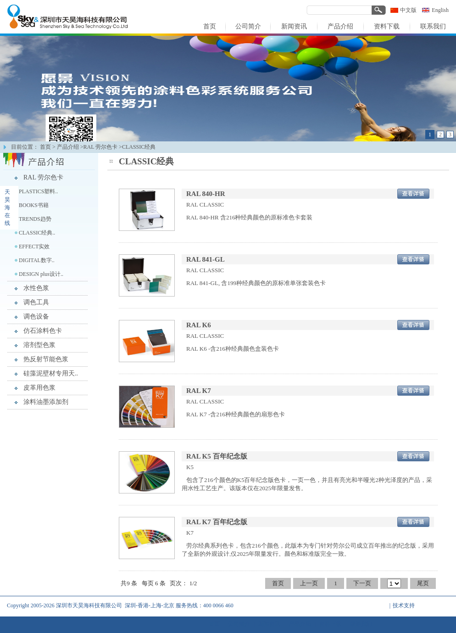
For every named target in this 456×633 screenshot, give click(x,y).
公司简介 (239, 624)
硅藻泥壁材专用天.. (50, 373)
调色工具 (36, 302)
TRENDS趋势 (35, 219)
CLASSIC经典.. (37, 233)
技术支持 (404, 605)
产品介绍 (68, 147)
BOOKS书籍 (34, 205)
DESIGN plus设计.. (41, 274)
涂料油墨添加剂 (45, 401)
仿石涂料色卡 (42, 330)
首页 (45, 147)
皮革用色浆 (39, 387)
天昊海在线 (7, 207)
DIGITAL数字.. (37, 260)
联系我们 (361, 624)
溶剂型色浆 (39, 345)
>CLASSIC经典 (137, 147)
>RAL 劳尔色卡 (98, 147)
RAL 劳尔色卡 (43, 177)
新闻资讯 (269, 624)
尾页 (423, 583)
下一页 (362, 583)
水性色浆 (36, 288)
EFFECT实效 (34, 246)
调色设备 (36, 316)
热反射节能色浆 (45, 359)
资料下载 (330, 624)
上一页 (309, 583)
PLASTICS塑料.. (38, 191)
